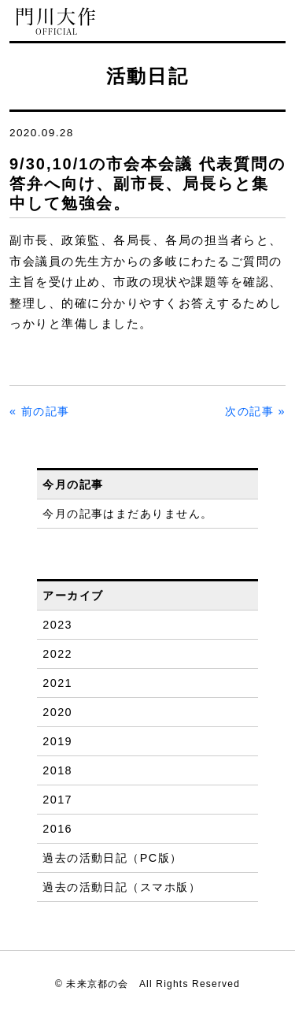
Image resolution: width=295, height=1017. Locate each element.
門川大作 (56, 21)
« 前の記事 (39, 411)
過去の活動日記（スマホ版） (121, 887)
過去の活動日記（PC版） (112, 858)
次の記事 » (255, 411)
